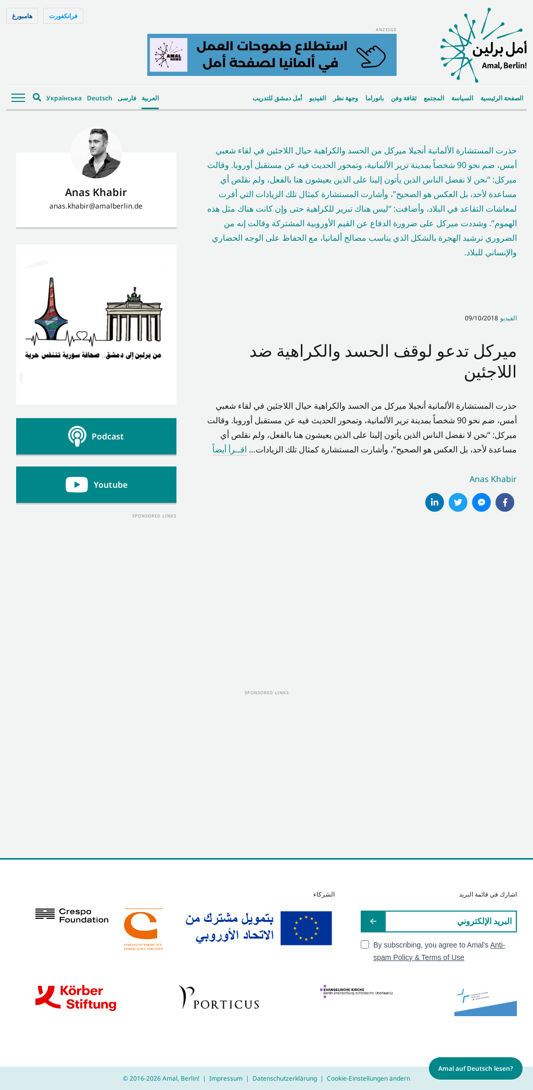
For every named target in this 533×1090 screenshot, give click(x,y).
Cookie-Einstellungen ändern (368, 1078)
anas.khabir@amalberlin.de (96, 206)
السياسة (462, 98)
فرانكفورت (63, 15)
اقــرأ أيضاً (229, 449)
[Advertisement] (96, 585)
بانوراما (374, 98)
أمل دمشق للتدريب (277, 98)
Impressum (226, 1078)
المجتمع (434, 98)
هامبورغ (22, 15)
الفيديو (317, 98)
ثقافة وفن (403, 98)
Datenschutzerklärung (284, 1078)
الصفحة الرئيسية (501, 98)
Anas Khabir (493, 479)
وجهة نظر (345, 98)
